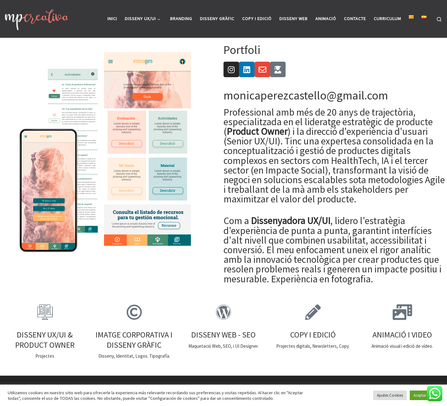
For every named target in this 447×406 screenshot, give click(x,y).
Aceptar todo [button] (424, 395)
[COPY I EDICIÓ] (313, 312)
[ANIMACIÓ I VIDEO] (402, 312)
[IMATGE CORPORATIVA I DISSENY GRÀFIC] (134, 312)
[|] (36, 18)
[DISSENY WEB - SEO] (223, 312)
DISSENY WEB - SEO (223, 334)
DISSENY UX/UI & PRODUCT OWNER (44, 339)
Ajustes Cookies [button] (390, 395)
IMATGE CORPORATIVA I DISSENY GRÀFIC (134, 339)
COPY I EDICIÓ (313, 334)
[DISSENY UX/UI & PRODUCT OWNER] (44, 312)
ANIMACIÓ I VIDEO (402, 334)
